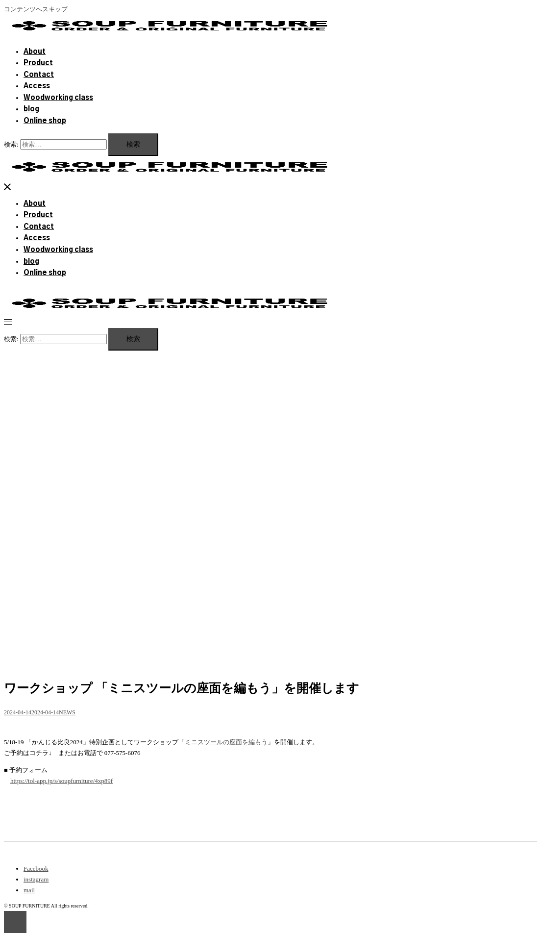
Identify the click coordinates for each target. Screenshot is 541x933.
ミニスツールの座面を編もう (226, 742)
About (35, 52)
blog (31, 109)
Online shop (45, 121)
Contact (39, 75)
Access (37, 86)
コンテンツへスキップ (36, 9)
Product (38, 63)
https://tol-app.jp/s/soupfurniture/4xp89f (61, 780)
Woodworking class (58, 98)
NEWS (67, 712)
